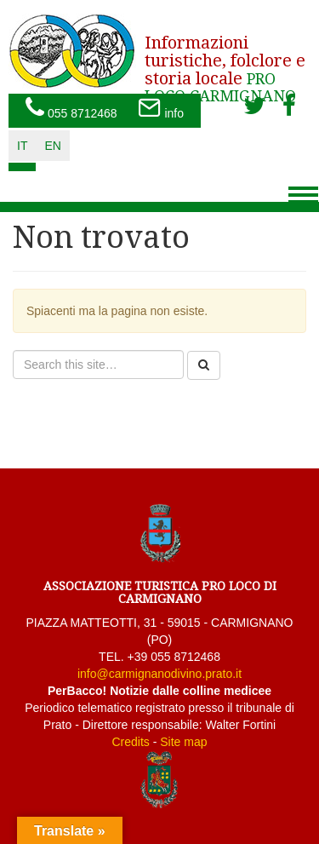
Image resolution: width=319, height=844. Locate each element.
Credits (130, 742)
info (161, 109)
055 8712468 (71, 109)
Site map (183, 742)
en (52, 145)
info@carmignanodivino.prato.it (159, 673)
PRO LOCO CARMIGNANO (225, 63)
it (22, 145)
